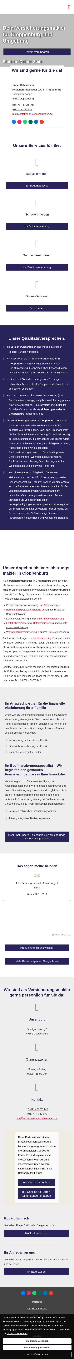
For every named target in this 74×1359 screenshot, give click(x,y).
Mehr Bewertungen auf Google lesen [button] (37, 960)
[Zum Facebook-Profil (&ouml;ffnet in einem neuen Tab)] (14, 122)
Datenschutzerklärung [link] (30, 1173)
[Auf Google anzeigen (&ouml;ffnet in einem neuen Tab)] (42, 122)
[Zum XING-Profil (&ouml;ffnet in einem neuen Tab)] (30, 122)
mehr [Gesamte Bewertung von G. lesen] (37, 887)
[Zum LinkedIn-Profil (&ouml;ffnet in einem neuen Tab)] (36, 122)
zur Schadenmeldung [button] (37, 224)
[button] (3, 901)
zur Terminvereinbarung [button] (37, 265)
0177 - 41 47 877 (22, 109)
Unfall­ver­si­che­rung (43, 623)
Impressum (37, 1302)
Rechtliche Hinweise (37, 1308)
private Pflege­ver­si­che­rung (49, 618)
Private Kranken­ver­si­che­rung (22, 605)
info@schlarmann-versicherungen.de (32, 114)
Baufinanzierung (42, 638)
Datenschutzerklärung (17, 1333)
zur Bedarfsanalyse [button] (37, 183)
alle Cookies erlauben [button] (36, 1182)
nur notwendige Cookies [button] (37, 1347)
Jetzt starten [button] (37, 305)
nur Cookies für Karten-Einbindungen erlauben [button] (36, 1193)
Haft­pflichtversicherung (19, 623)
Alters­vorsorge (52, 605)
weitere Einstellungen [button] (37, 1354)
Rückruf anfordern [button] (36, 1233)
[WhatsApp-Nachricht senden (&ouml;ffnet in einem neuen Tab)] (25, 122)
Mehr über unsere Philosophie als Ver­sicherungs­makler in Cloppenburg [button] (37, 837)
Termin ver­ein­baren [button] (37, 51)
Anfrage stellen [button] (36, 1271)
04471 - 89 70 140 (23, 105)
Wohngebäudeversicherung (21, 632)
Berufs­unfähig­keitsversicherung (23, 609)
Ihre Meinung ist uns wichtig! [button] (36, 950)
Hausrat (52, 632)
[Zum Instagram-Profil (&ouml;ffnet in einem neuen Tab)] (19, 122)
